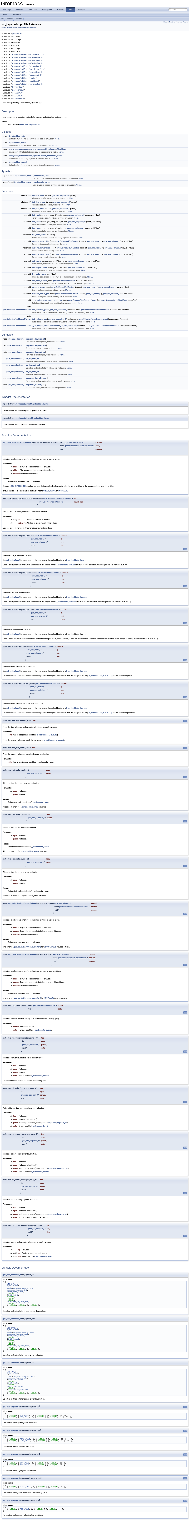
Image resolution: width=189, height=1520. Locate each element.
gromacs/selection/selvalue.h (27, 62)
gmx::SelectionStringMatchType (114, 297)
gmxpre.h (16, 33)
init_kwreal (36, 219)
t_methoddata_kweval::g (100, 671)
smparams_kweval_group (36, 375)
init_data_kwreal (38, 199)
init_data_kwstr (38, 206)
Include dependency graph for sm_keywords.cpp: (22, 100)
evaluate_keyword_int (40, 238)
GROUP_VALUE (49, 488)
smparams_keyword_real (36, 342)
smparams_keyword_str (35, 349)
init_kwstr (36, 225)
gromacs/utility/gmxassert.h (26, 73)
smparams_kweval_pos (35, 382)
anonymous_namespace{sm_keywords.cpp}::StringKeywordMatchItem (37, 146)
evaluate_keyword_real (41, 245)
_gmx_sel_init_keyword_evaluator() (27, 942)
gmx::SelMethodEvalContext (67, 238)
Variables (185, 22)
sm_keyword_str (32, 369)
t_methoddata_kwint (17, 133)
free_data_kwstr (38, 232)
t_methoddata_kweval (18, 159)
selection (19, 18)
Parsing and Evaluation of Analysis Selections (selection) (19, 27)
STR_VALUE (24, 1458)
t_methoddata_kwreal (17, 140)
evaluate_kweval (38, 284)
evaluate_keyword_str (41, 251)
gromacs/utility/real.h (24, 76)
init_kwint (36, 212)
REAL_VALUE (25, 1434)
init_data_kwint (38, 192)
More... (58, 136)
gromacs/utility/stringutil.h (27, 82)
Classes (165, 22)
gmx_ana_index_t (94, 238)
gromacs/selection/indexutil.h (28, 53)
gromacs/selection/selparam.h (27, 59)
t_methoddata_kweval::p (100, 708)
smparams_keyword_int (35, 336)
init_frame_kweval (39, 278)
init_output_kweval (39, 265)
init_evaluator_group (40, 307)
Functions (179, 22)
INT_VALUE (24, 1410)
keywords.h (17, 84)
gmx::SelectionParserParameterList (95, 307)
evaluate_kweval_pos (40, 291)
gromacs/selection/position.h (27, 56)
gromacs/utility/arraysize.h (26, 65)
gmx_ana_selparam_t (60, 192)
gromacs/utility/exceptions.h (27, 70)
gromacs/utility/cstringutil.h (28, 67)
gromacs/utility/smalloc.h (25, 79)
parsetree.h (18, 87)
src (2, 18)
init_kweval (36, 258)
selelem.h (17, 93)
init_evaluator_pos (39, 316)
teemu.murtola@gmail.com (30, 121)
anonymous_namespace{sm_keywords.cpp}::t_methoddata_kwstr (35, 153)
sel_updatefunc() (13, 557)
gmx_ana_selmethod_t (59, 307)
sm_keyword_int (32, 356)
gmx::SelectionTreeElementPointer (82, 297)
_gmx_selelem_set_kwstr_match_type (47, 297)
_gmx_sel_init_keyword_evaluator (45, 323)
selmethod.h (18, 96)
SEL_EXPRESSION (18, 483)
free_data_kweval (39, 271)
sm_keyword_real (33, 362)
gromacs (10, 18)
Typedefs (172, 22)
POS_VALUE (63, 488)
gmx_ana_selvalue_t (111, 238)
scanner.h (17, 90)
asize (9, 1283)
